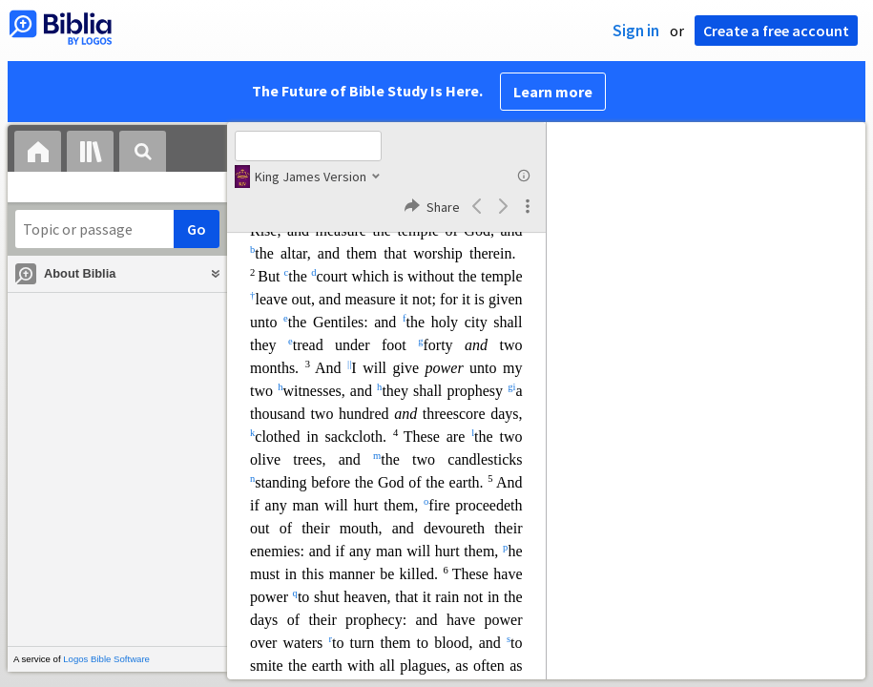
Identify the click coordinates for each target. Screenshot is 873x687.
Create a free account (776, 30)
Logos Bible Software (106, 659)
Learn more (552, 91)
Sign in (636, 30)
